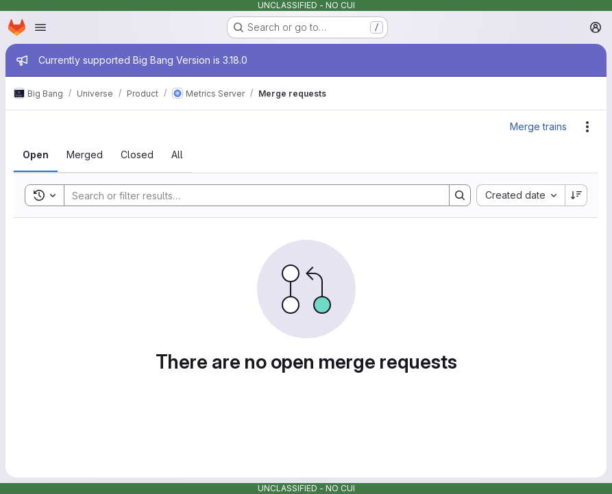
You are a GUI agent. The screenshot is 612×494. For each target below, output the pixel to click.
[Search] (250, 195)
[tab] (36, 155)
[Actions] (587, 127)
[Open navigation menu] (40, 27)
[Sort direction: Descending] (576, 195)
